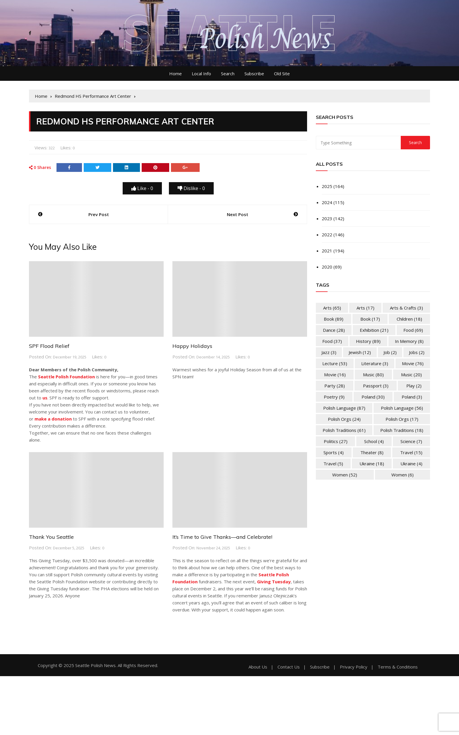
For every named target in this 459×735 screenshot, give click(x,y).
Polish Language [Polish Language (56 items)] (402, 408)
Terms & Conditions (398, 667)
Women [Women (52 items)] (344, 475)
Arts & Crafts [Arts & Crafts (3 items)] (406, 308)
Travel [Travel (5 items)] (333, 463)
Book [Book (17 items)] (370, 319)
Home (175, 73)
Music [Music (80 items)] (373, 374)
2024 (327, 202)
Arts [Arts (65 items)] (332, 308)
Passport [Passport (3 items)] (375, 386)
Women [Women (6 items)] (402, 475)
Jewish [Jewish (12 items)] (360, 352)
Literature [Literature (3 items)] (374, 363)
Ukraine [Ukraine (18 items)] (371, 463)
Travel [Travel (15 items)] (411, 452)
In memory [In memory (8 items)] (409, 341)
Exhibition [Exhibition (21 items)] (374, 330)
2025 (327, 186)
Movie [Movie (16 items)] (335, 374)
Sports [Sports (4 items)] (333, 452)
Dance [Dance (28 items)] (334, 330)
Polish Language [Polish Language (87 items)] (344, 408)
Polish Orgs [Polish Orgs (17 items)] (402, 419)
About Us (258, 667)
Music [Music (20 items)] (411, 374)
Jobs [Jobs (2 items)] (416, 352)
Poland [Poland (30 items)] (373, 397)
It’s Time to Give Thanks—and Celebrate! (222, 537)
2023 (327, 218)
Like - (142, 188)
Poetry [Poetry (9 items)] (334, 397)
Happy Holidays (192, 346)
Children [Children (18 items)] (409, 319)
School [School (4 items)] (374, 441)
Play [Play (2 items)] (414, 386)
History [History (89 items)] (368, 341)
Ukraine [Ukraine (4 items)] (411, 463)
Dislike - (191, 188)
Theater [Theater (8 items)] (371, 452)
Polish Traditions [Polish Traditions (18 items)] (401, 430)
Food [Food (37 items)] (332, 341)
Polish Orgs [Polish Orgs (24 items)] (344, 419)
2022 (327, 234)
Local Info (201, 73)
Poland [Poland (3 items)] (412, 397)
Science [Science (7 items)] (411, 441)
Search (227, 73)
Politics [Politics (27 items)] (335, 441)
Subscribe (254, 73)
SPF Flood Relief (49, 346)
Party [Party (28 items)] (334, 386)
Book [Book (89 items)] (333, 319)
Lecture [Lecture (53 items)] (334, 363)
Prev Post (98, 214)
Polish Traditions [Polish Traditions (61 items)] (344, 430)
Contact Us (289, 667)
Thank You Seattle (51, 537)
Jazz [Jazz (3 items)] (328, 352)
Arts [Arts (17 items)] (365, 308)
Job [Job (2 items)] (390, 352)
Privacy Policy (353, 667)
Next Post (237, 214)
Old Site (282, 73)
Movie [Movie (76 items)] (413, 363)
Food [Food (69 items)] (413, 330)
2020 (327, 267)
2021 (327, 251)
